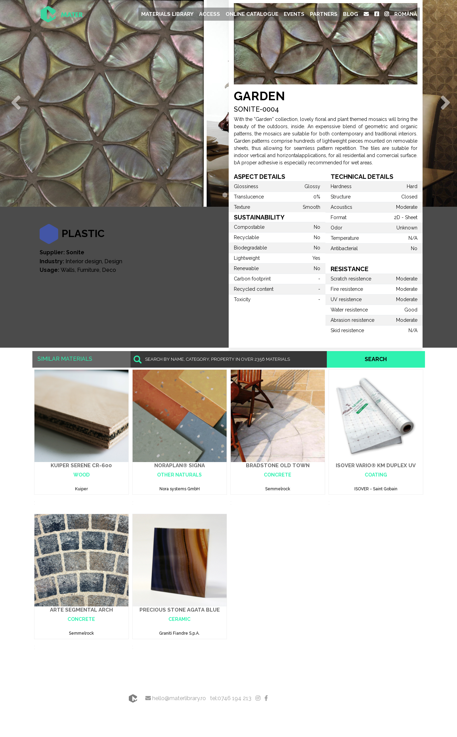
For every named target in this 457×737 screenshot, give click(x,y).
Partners (323, 14)
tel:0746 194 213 (230, 698)
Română (405, 14)
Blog (350, 14)
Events (294, 14)
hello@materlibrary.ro (175, 698)
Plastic (83, 233)
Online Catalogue (252, 14)
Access (209, 14)
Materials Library (167, 14)
